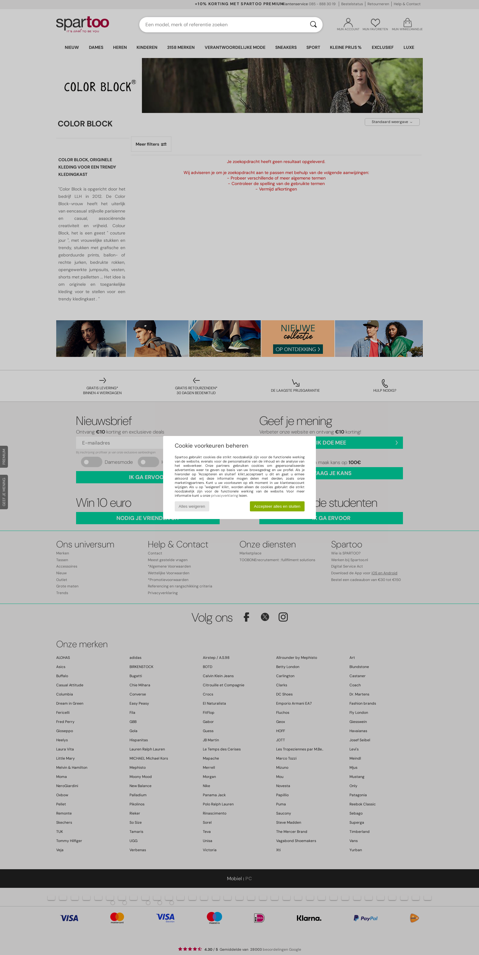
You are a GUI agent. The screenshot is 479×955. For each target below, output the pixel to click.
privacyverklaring (224, 495)
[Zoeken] (313, 24)
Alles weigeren (192, 506)
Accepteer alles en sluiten (277, 506)
